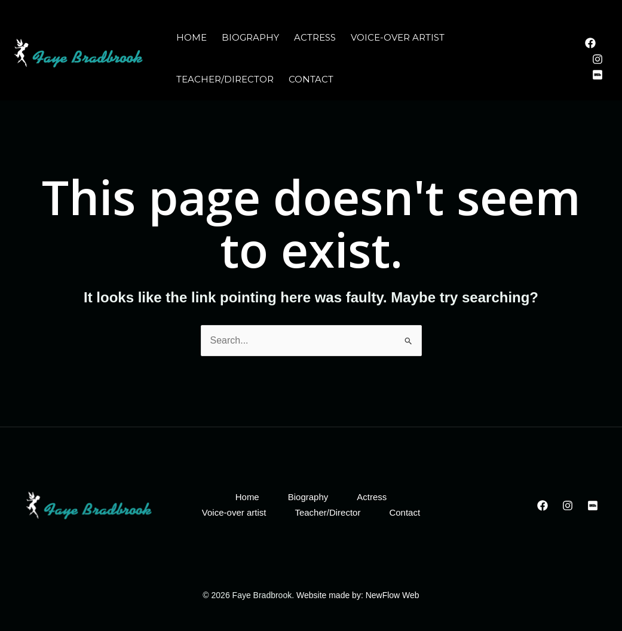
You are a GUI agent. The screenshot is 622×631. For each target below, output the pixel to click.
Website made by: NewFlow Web (356, 595)
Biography (250, 37)
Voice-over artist (398, 37)
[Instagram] (597, 59)
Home (191, 37)
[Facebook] (590, 43)
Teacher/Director (225, 79)
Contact (311, 79)
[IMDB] (597, 74)
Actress (315, 37)
